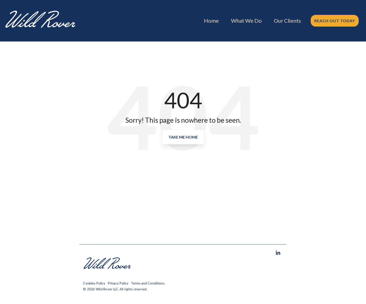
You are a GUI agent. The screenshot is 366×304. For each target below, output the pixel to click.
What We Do (246, 20)
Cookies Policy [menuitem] (94, 283)
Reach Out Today (334, 20)
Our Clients (287, 20)
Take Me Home (183, 137)
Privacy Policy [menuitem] (118, 283)
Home (211, 20)
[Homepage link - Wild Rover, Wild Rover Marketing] (107, 275)
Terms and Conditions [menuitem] (147, 283)
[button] (278, 253)
